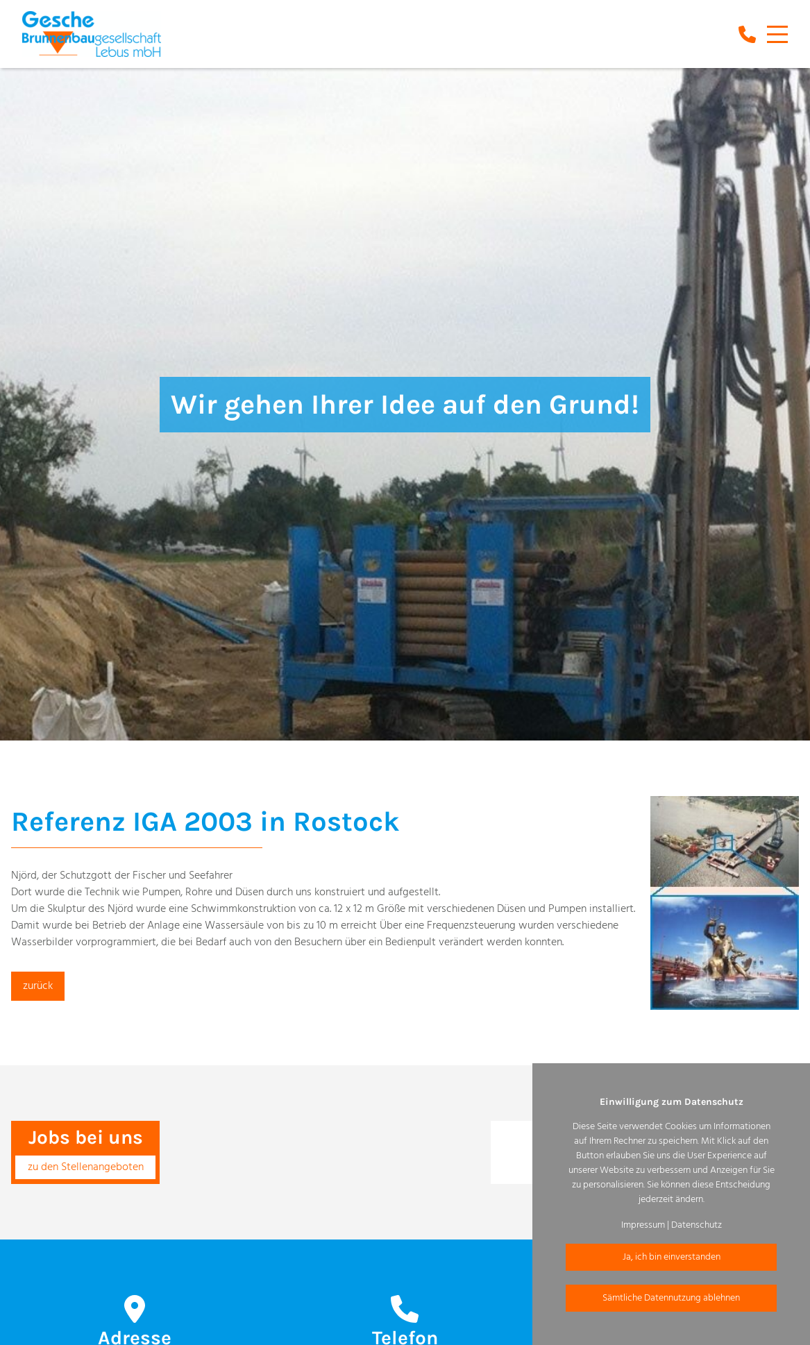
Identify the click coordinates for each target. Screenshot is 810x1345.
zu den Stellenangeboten (86, 1167)
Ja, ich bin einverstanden (671, 1257)
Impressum (643, 1225)
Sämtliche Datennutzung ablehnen (671, 1298)
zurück (38, 986)
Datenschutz (696, 1225)
